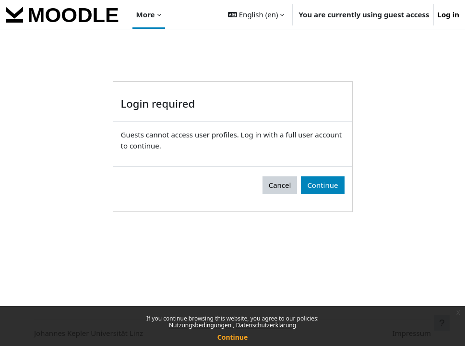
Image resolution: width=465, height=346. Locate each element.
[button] (256, 14)
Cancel (280, 185)
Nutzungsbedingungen (201, 325)
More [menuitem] (145, 14)
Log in (448, 14)
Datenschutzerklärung (266, 325)
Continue (232, 337)
